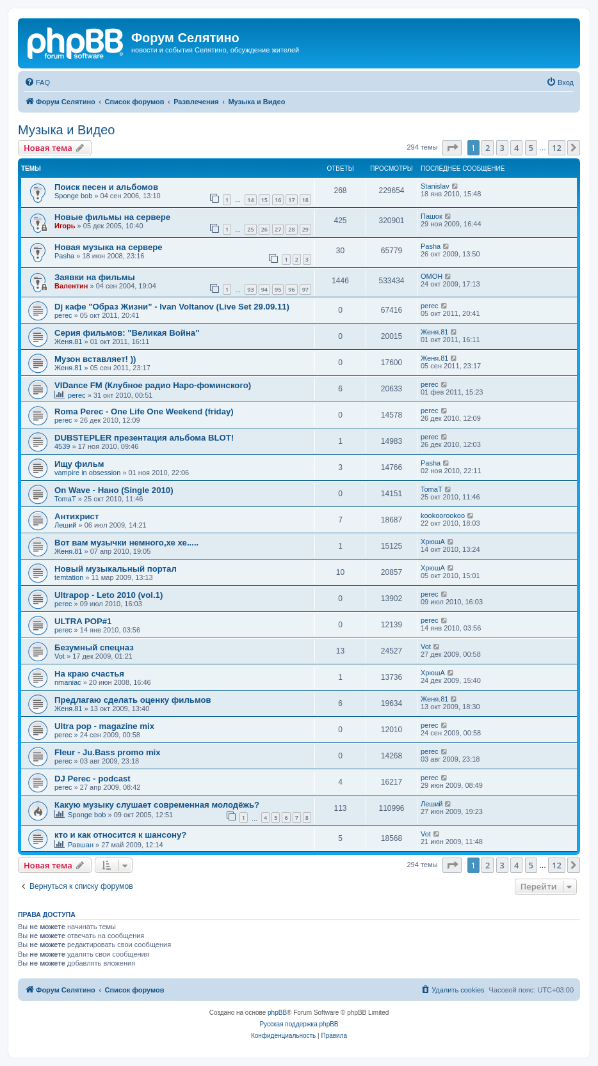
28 (291, 229)
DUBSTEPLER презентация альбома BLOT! (144, 438)
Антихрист (76, 516)
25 (250, 229)
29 (305, 229)
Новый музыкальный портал (115, 569)
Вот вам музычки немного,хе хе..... (126, 542)
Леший (65, 525)
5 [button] (531, 147)
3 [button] (502, 147)
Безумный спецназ (94, 647)
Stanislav (435, 186)
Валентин (71, 286)
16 (278, 200)
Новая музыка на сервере (108, 247)
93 (250, 289)
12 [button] (557, 147)
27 (278, 229)
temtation (68, 577)
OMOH (431, 276)
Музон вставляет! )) (95, 359)
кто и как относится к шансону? (120, 835)
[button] (452, 147)
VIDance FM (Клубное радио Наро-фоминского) (152, 385)
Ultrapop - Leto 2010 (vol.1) (108, 595)
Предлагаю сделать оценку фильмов (132, 700)
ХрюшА (433, 541)
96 (291, 289)
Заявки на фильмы (94, 277)
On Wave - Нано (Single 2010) (114, 490)
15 (264, 200)
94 (264, 289)
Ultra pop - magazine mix (104, 726)
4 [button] (516, 147)
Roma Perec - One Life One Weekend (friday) (144, 411)
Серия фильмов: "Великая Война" (126, 333)
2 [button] (487, 147)
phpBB (277, 1012)
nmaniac (67, 682)
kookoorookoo (443, 515)
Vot (59, 656)
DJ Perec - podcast (92, 778)
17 (291, 200)
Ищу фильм (79, 464)
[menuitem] (37, 82)
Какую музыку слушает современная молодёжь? (156, 805)
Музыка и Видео (66, 130)
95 (278, 289)
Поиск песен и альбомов (106, 187)
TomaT (65, 499)
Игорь (65, 226)
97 (305, 289)
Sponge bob (73, 196)
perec (63, 315)
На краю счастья (89, 673)
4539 (62, 446)
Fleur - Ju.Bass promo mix (107, 752)
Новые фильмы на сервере (112, 217)
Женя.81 (68, 341)
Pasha (64, 256)
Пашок (431, 216)
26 (264, 229)
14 (250, 200)
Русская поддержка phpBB (298, 1024)
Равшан (80, 845)
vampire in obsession (87, 472)
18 (305, 200)
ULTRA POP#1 (82, 621)
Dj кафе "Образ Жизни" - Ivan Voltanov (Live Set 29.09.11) (171, 306)
